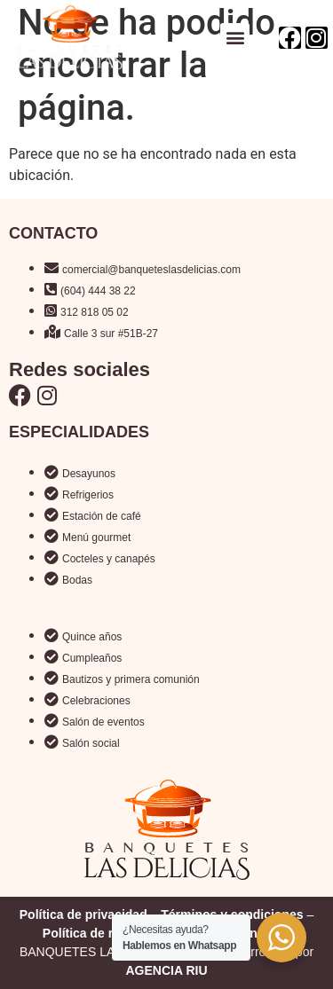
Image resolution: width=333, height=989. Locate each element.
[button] (235, 37)
